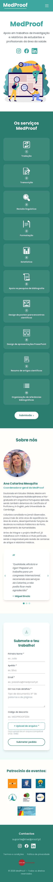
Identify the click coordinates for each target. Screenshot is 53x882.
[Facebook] (26, 51)
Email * (11, 677)
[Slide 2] (26, 603)
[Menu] (47, 5)
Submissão (26, 415)
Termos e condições (13, 854)
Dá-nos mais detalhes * (19, 689)
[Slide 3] (29, 603)
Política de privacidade (38, 854)
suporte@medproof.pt (26, 839)
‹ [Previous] (5, 575)
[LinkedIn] (34, 51)
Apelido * (12, 665)
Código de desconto (18, 712)
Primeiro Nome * (16, 653)
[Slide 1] (24, 603)
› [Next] (47, 575)
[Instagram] (18, 51)
